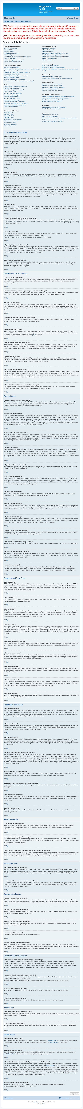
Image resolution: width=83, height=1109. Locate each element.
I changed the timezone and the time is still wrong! (17, 72)
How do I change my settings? (12, 67)
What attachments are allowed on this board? (54, 107)
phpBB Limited (52, 1040)
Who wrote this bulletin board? (50, 114)
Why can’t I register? (9, 51)
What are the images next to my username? (15, 75)
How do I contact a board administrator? (52, 121)
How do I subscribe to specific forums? (52, 99)
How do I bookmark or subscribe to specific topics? (55, 98)
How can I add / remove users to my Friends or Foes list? (57, 78)
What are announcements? (11, 120)
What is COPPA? (8, 49)
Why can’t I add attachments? (12, 98)
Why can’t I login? (9, 55)
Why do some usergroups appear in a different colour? (56, 56)
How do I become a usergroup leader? (52, 55)
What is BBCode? (9, 112)
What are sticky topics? (10, 122)
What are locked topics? (10, 124)
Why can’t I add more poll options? (13, 93)
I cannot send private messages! (50, 65)
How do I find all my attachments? (51, 108)
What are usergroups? (48, 51)
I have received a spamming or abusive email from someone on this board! (60, 69)
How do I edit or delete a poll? (12, 95)
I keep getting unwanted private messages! (53, 67)
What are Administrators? (49, 48)
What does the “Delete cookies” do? (13, 61)
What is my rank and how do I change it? (15, 79)
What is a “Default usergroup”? (50, 58)
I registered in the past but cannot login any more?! (17, 56)
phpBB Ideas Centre (10, 1054)
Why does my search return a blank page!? (53, 87)
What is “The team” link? (48, 60)
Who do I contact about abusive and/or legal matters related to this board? (59, 118)
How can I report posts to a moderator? (14, 101)
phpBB (34, 335)
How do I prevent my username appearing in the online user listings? (22, 69)
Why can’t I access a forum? (11, 96)
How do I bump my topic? (11, 106)
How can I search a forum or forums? (52, 84)
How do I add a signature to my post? (14, 90)
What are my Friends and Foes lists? (52, 76)
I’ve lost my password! (10, 58)
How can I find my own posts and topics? (53, 90)
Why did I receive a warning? (11, 100)
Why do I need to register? (11, 48)
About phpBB (54, 1042)
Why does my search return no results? (52, 85)
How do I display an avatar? (11, 77)
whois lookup (49, 1065)
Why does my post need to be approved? (15, 105)
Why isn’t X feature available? (50, 116)
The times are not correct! (11, 70)
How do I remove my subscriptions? (51, 101)
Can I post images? (9, 117)
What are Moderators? (48, 49)
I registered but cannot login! (11, 53)
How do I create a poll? (10, 91)
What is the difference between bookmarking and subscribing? (58, 96)
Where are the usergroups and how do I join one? (55, 53)
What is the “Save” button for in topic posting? (16, 103)
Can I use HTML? (8, 114)
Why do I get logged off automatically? (14, 60)
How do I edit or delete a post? (12, 88)
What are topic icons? (10, 126)
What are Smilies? (9, 115)
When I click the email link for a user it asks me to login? (19, 80)
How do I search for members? (50, 89)
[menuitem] (14, 18)
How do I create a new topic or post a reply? (15, 86)
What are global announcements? (13, 119)
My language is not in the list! (11, 74)
